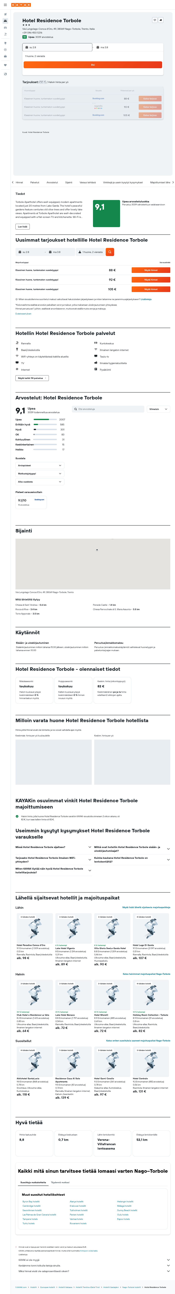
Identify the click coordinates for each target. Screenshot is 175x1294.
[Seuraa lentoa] (5, 49)
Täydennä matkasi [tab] (60, 1182)
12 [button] (52, 91)
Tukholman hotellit (79, 1210)
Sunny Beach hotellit (127, 1210)
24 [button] (37, 106)
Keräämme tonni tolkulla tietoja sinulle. (94, 1265)
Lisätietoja (146, 299)
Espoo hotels (123, 1219)
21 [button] (67, 98)
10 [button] (37, 91)
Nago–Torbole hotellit (131, 1287)
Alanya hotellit (76, 1201)
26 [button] (52, 106)
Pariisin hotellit (77, 1214)
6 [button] (60, 83)
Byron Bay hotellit (31, 1201)
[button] (5, 4)
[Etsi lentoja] (5, 14)
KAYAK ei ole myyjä (94, 1260)
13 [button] (60, 91)
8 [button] (75, 83)
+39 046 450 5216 (32, 32)
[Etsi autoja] (5, 27)
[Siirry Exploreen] (5, 43)
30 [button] (82, 106)
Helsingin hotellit (125, 1201)
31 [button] (37, 114)
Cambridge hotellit (32, 1205)
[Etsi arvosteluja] (110, 409)
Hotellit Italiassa (65, 1287)
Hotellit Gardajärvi (111, 1287)
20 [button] (59, 98)
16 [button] (82, 91)
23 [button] (82, 98)
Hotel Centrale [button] (140, 1078)
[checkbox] (31, 502)
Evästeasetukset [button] (23, 313)
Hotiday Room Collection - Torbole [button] (150, 1015)
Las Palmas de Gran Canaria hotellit (39, 1214)
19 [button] (52, 98)
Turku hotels (28, 1223)
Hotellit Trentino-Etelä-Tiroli (88, 1287)
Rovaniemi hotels (78, 1223)
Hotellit (33, 1287)
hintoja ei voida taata (88, 1251)
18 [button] (45, 98)
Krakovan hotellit (78, 1205)
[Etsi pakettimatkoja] (5, 34)
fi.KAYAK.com (21, 1287)
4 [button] (45, 83)
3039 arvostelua (44, 37)
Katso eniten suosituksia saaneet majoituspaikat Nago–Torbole (138, 1040)
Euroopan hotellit (47, 1287)
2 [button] (82, 76)
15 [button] (75, 91)
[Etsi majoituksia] (5, 21)
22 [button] (74, 98)
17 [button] (37, 98)
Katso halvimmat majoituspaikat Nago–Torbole (146, 974)
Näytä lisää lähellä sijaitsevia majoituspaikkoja (146, 907)
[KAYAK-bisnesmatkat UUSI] (5, 56)
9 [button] (82, 83)
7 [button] (67, 83)
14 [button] (67, 91)
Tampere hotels (30, 1219)
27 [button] (60, 106)
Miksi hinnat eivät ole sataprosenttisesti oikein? (94, 1271)
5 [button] (52, 83)
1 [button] (74, 76)
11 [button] (45, 91)
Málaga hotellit (124, 1205)
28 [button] (67, 106)
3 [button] (37, 83)
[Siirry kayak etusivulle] (21, 5)
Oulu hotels (122, 1214)
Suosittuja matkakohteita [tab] (33, 1182)
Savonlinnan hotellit (32, 1210)
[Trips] (5, 65)
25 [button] (44, 106)
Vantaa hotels (76, 1219)
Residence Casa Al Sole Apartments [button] (67, 1080)
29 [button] (74, 106)
